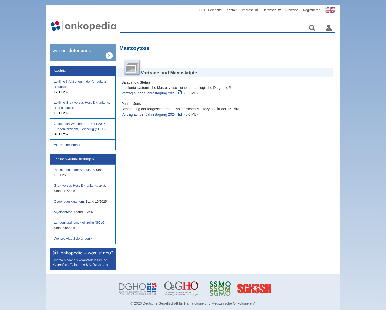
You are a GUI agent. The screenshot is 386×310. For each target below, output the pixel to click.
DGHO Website (210, 10)
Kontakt (231, 10)
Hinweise (292, 10)
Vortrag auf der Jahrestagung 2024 (149, 93)
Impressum (250, 10)
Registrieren (311, 10)
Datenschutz (271, 10)
